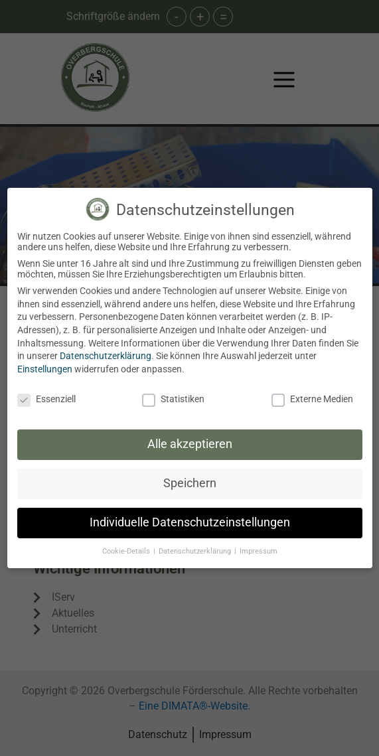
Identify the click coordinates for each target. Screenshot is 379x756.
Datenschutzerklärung (105, 355)
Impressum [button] (258, 551)
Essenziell (46, 399)
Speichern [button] (189, 483)
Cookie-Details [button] (127, 551)
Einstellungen (44, 369)
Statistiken (173, 399)
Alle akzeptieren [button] (189, 444)
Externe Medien (312, 399)
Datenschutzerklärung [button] (196, 551)
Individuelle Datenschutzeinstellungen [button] (190, 522)
